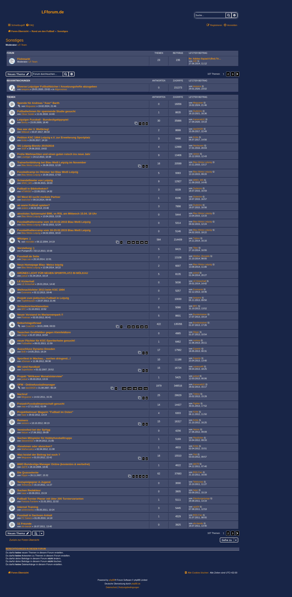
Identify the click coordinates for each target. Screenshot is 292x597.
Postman (25, 317)
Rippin (24, 475)
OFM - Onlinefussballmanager (36, 384)
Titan (195, 248)
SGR (23, 148)
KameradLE (199, 119)
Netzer (24, 432)
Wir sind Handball (28, 366)
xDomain (25, 361)
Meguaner (31, 106)
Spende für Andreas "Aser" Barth (38, 103)
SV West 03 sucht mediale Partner (38, 196)
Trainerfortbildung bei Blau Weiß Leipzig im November (51, 162)
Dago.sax (26, 259)
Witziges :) (24, 238)
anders (24, 208)
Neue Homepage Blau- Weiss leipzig (40, 264)
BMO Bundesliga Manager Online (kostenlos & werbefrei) (53, 464)
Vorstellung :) (25, 248)
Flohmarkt (23, 58)
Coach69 (30, 326)
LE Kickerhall (25, 281)
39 (146, 242)
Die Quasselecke (28, 472)
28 (142, 326)
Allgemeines (61, 89)
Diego (24, 335)
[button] (237, 74)
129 (129, 388)
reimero (25, 423)
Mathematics (27, 449)
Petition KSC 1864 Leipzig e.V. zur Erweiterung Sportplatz (53, 137)
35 (129, 242)
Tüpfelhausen (28, 301)
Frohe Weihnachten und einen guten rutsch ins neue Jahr (53, 154)
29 (146, 326)
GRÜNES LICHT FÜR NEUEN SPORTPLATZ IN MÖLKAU (52, 273)
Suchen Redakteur (29, 490)
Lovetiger (26, 157)
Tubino (196, 238)
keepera (25, 89)
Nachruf (22, 394)
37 (137, 242)
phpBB (112, 580)
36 (133, 242)
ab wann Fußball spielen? (33, 205)
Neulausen (198, 145)
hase (23, 415)
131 (140, 388)
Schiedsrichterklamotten (32, 306)
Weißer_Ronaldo (201, 256)
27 (137, 326)
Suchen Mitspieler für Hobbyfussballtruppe (44, 438)
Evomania (26, 292)
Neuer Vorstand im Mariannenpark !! (40, 314)
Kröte (24, 140)
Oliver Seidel (27, 114)
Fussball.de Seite (28, 256)
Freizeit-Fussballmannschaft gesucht (40, 403)
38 (142, 242)
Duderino (197, 111)
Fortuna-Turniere (29, 501)
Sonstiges (15, 40)
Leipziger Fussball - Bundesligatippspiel (42, 119)
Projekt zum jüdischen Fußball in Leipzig (43, 298)
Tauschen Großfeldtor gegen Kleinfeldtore (44, 332)
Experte (197, 348)
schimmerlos (27, 510)
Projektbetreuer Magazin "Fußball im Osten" (45, 412)
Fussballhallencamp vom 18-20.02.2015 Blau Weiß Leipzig (54, 221)
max (23, 406)
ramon (196, 154)
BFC (23, 309)
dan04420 (198, 129)
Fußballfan (26, 343)
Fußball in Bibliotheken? (32, 188)
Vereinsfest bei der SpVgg (33, 429)
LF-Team (22, 45)
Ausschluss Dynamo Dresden (36, 348)
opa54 (196, 506)
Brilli (23, 351)
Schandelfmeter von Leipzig (35, 180)
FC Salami (26, 518)
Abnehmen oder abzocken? (34, 446)
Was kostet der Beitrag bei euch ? (38, 454)
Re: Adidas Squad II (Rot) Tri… (205, 58)
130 (134, 388)
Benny (24, 122)
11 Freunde (24, 523)
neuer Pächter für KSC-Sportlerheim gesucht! (46, 340)
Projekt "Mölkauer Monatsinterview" (40, 376)
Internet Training (27, 507)
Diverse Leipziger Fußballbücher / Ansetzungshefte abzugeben (57, 86)
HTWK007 (26, 191)
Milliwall (25, 132)
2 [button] (228, 74)
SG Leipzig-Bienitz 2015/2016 (35, 145)
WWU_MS (26, 183)
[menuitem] (30, 25)
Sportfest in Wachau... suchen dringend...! (44, 358)
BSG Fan (197, 472)
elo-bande (26, 526)
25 (129, 326)
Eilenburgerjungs (201, 498)
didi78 (24, 467)
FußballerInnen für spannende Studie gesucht (46, 111)
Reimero (22, 420)
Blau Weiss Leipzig (30, 165)
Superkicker (27, 369)
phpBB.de (135, 584)
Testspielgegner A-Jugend (33, 482)
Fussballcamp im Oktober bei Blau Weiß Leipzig (47, 171)
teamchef (26, 199)
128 (124, 388)
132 (145, 388)
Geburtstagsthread (29, 322)
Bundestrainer (200, 314)
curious (196, 340)
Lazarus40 (198, 366)
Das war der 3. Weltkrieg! (33, 129)
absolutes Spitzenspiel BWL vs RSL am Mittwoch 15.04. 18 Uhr (57, 213)
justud (24, 276)
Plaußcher (198, 437)
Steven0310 (27, 441)
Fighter (196, 403)
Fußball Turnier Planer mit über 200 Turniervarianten (50, 498)
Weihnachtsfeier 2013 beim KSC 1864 (41, 289)
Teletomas (26, 485)
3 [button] (232, 74)
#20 (195, 61)
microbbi (30, 241)
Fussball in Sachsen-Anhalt (34, 515)
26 (133, 326)
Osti (195, 454)
